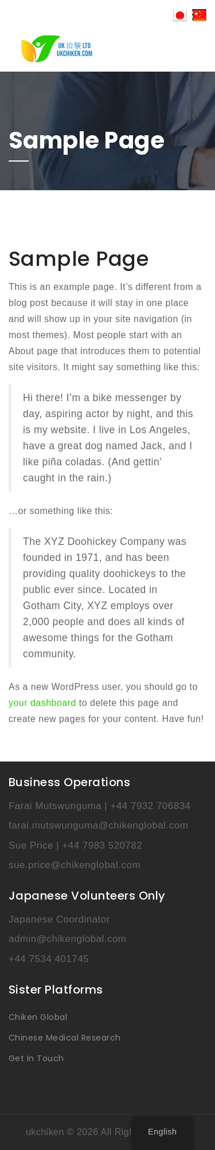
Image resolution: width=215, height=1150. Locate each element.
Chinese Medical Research (65, 1037)
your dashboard (42, 703)
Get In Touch (36, 1058)
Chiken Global (38, 1017)
